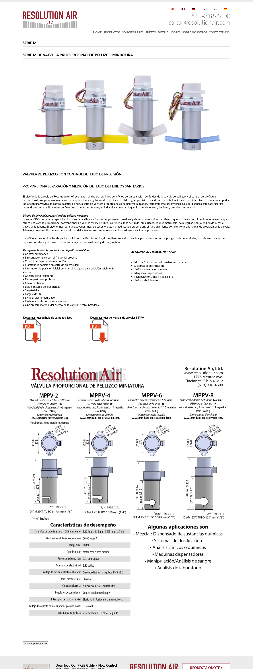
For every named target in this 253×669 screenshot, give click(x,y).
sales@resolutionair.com (199, 22)
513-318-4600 (210, 15)
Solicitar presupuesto (35, 643)
